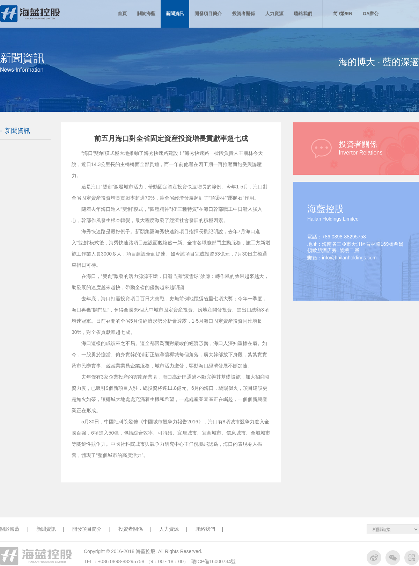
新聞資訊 (17, 131)
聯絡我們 (209, 528)
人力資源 (173, 528)
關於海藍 (14, 528)
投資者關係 (134, 528)
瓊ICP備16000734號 (213, 561)
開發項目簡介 (91, 528)
